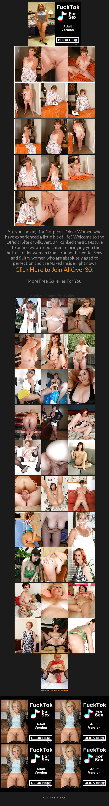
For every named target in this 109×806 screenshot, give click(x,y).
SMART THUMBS (61, 690)
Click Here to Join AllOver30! (54, 269)
